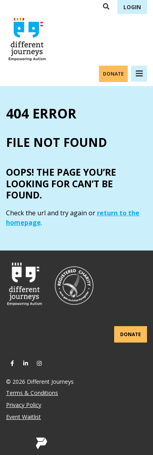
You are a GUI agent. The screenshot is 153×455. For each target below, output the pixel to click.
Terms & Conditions (32, 393)
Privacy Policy (23, 405)
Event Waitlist (23, 417)
